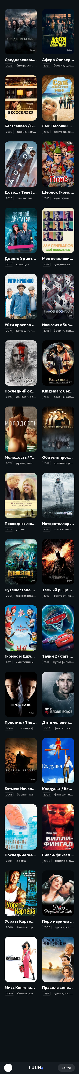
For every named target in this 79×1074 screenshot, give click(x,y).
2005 (9, 794)
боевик (58, 65)
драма (70, 65)
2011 (8, 662)
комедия (34, 132)
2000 (46, 860)
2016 (9, 330)
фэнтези (60, 132)
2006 (9, 728)
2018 (46, 198)
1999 (46, 993)
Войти (66, 1068)
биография (24, 65)
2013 (9, 529)
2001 (9, 860)
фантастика (25, 198)
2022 (9, 65)
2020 (9, 131)
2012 (9, 595)
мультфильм (63, 198)
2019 (46, 131)
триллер (72, 330)
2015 (9, 396)
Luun (35, 1067)
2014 (46, 463)
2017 (9, 264)
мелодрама (35, 463)
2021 (46, 65)
